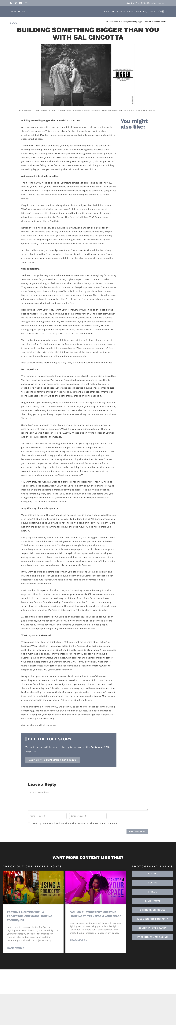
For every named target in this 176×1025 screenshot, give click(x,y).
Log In (161, 3)
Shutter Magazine (119, 110)
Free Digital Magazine (146, 3)
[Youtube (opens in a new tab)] (21, 3)
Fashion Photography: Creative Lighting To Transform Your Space (95, 919)
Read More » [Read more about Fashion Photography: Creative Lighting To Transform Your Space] (78, 948)
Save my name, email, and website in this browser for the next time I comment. (75, 827)
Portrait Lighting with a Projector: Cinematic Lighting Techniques (32, 919)
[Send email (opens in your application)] (26, 3)
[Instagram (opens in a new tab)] (15, 3)
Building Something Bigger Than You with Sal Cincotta (143, 22)
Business (102, 110)
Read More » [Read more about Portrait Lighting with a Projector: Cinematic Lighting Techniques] (16, 951)
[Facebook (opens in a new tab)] (11, 3)
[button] (152, 904)
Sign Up (130, 3)
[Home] (107, 22)
